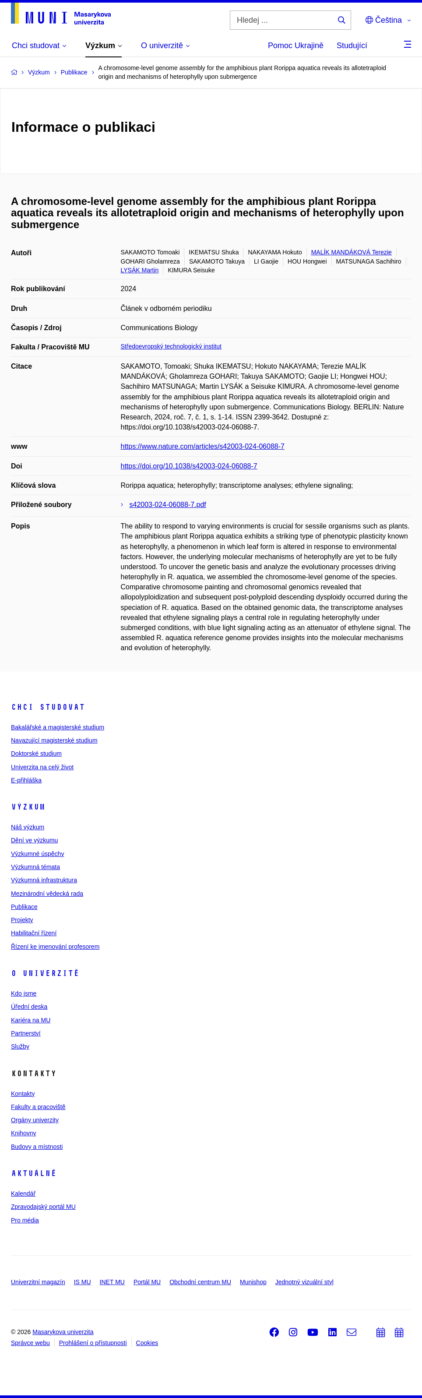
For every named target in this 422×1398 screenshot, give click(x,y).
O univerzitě (45, 973)
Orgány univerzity (35, 1119)
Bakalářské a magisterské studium (57, 727)
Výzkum (28, 807)
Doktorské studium (36, 753)
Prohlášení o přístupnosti (93, 1342)
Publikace (24, 906)
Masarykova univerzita (62, 1331)
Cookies (147, 1342)
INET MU (112, 1281)
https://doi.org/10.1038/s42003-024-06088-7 (189, 466)
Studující (352, 45)
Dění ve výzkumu (34, 840)
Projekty (22, 919)
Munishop (253, 1281)
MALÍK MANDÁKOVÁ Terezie (351, 252)
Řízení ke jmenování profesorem (55, 946)
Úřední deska (29, 1006)
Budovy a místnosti (37, 1146)
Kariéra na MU (30, 1020)
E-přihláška (26, 780)
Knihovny (23, 1133)
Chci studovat (48, 707)
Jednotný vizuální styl (304, 1281)
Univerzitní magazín (38, 1281)
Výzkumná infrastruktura (44, 880)
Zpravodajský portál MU (43, 1206)
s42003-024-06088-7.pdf (168, 504)
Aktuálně (33, 1173)
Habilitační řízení (33, 933)
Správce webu (30, 1342)
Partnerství (26, 1033)
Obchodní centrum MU (200, 1281)
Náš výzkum (27, 827)
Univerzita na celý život (42, 767)
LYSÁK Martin (140, 270)
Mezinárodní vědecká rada (47, 893)
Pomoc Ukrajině (296, 45)
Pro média (25, 1220)
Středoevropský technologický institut (171, 346)
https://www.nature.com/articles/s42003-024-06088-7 (203, 446)
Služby (20, 1046)
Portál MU (147, 1281)
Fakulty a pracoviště (38, 1106)
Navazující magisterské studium (54, 740)
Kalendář (23, 1193)
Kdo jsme (23, 993)
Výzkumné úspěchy (37, 853)
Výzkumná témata (35, 866)
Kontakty (23, 1093)
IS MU (82, 1281)
